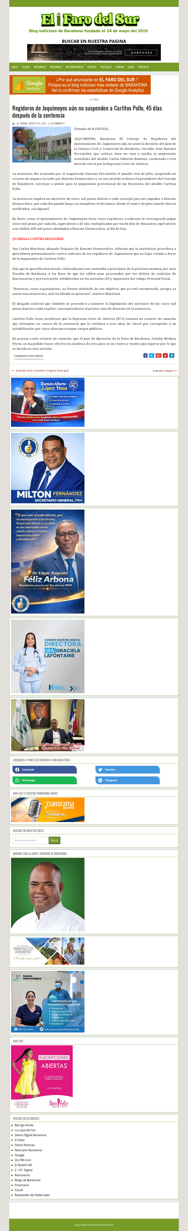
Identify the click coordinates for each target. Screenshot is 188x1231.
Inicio (15, 67)
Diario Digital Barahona (30, 1135)
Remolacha (22, 1175)
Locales (26, 67)
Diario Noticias (25, 1145)
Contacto (143, 67)
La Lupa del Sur (25, 1130)
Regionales (56, 67)
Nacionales (40, 67)
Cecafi (19, 1190)
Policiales (106, 67)
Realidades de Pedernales (32, 1195)
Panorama (22, 1185)
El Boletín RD (23, 1165)
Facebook (24, 770)
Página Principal (57, 370)
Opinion (120, 67)
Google (19, 1155)
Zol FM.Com (23, 1160)
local (96, 99)
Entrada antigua (163, 370)
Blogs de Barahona (27, 1180)
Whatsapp (25, 780)
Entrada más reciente (30, 370)
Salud (131, 67)
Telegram (107, 780)
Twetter (106, 770)
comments (58, 123)
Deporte (92, 67)
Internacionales (75, 67)
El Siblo (19, 1140)
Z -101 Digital (23, 1170)
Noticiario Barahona (28, 1150)
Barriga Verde (24, 1125)
